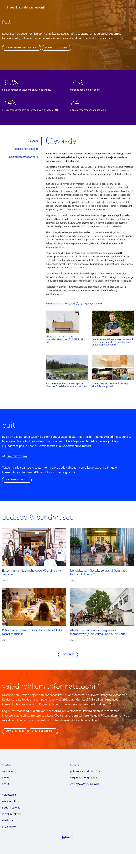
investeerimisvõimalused (22, 48)
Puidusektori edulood (26, 149)
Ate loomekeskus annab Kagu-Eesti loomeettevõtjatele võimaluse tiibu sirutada (97, 632)
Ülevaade (33, 141)
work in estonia (11, 801)
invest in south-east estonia (26, 7)
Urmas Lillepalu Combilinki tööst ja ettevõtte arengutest (110, 385)
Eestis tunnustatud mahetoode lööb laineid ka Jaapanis (31, 572)
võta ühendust (15, 731)
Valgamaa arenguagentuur (85, 778)
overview (7, 771)
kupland (75, 765)
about (5, 784)
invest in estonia (11, 814)
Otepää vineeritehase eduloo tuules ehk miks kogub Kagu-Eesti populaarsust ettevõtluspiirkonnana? (112, 342)
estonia (6, 765)
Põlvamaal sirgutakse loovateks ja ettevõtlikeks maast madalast (32, 632)
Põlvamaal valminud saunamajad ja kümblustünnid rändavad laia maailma (66, 385)
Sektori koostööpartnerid (24, 157)
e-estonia (7, 820)
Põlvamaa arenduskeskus (85, 771)
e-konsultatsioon (56, 48)
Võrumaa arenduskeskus (84, 784)
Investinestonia (14, 456)
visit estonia (9, 795)
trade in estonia (11, 808)
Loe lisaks (68, 654)
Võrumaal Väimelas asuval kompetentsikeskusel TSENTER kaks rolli (65, 339)
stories (6, 778)
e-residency (9, 827)
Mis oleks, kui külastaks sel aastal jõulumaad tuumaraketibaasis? (98, 572)
